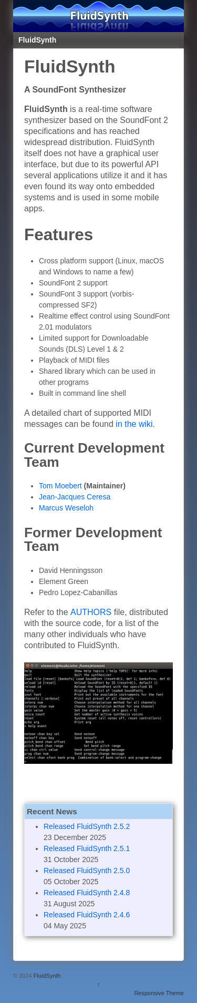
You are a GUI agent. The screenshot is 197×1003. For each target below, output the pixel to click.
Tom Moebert (60, 486)
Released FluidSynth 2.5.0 (87, 870)
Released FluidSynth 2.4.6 (87, 914)
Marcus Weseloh (66, 508)
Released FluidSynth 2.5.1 (87, 848)
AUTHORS (90, 612)
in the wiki (134, 423)
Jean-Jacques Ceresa (74, 497)
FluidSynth (47, 976)
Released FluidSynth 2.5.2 (87, 826)
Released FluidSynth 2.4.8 (87, 892)
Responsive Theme (159, 993)
